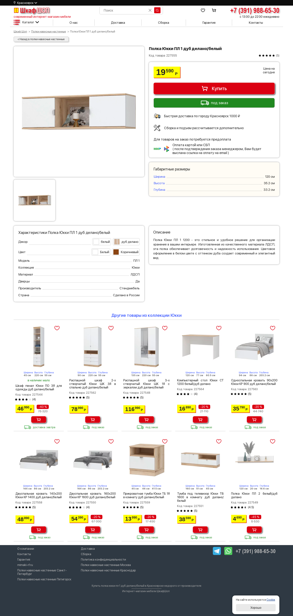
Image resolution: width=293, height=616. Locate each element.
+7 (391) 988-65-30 (254, 10)
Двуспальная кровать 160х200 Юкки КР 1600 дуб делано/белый (92, 495)
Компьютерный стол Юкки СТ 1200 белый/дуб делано (200, 382)
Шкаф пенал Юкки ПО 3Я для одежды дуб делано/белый (39, 387)
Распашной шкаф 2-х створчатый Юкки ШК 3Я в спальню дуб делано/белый (92, 384)
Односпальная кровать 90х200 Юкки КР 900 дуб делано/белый (254, 382)
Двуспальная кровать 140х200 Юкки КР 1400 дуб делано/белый (39, 495)
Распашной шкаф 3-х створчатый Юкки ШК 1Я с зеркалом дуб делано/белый (146, 384)
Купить (214, 88)
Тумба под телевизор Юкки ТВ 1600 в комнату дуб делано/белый (200, 497)
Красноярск (25, 3)
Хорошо (255, 607)
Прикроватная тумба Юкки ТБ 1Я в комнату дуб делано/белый (146, 495)
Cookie (270, 599)
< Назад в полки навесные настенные (41, 39)
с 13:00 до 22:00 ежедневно (259, 16)
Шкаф (31, 10)
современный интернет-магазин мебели (42, 16)
